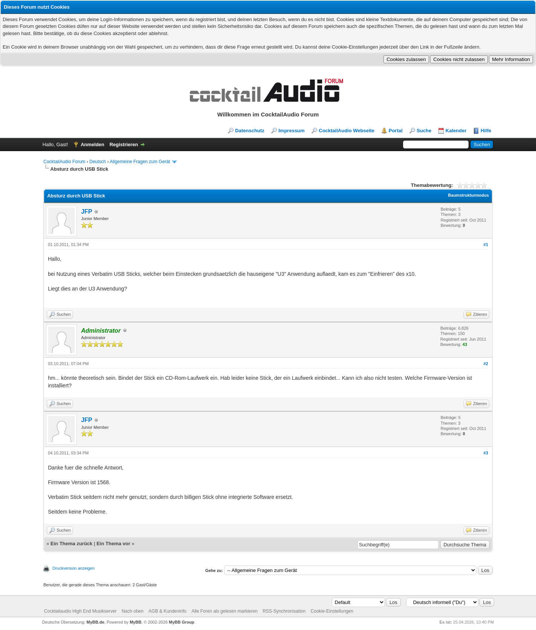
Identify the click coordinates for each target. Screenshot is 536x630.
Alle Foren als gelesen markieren (224, 611)
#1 (486, 244)
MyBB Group (181, 622)
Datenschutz (249, 130)
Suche (424, 130)
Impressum (291, 130)
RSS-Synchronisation (284, 611)
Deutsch (97, 161)
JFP (86, 211)
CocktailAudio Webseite (346, 130)
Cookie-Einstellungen (332, 611)
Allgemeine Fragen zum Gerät (140, 161)
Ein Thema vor (113, 543)
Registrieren (124, 144)
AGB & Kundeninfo (167, 611)
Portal (396, 130)
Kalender (456, 130)
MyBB (135, 622)
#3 (486, 453)
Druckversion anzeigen (73, 568)
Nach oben (133, 611)
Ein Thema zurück (71, 543)
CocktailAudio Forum (64, 161)
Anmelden (92, 144)
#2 (486, 363)
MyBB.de (95, 622)
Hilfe (486, 130)
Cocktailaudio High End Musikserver (80, 611)
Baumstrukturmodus (468, 195)
